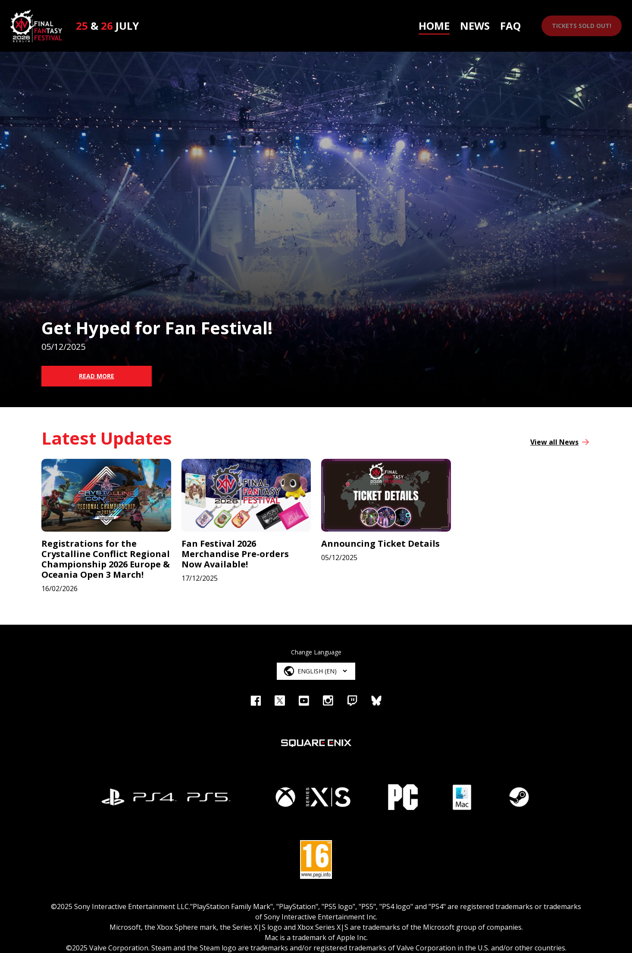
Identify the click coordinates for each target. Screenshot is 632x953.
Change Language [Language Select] (316, 652)
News (475, 26)
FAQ (510, 26)
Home (434, 26)
